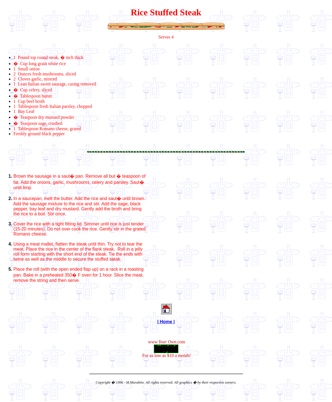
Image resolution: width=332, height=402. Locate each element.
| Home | (166, 321)
